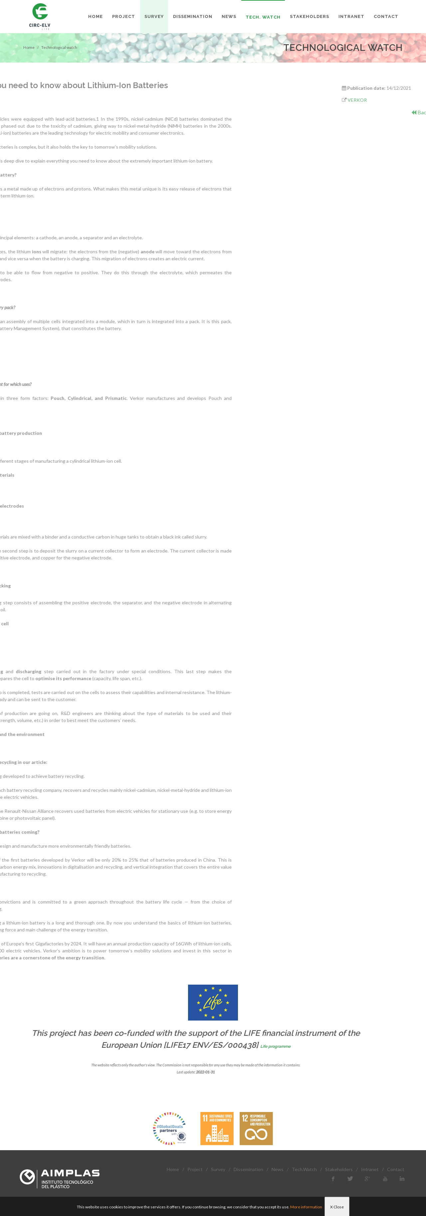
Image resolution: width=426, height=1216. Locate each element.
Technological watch (59, 47)
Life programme (275, 1046)
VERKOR (384, 100)
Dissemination (248, 1169)
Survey (218, 1169)
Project (195, 1169)
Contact (395, 1169)
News (278, 1169)
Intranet (370, 1169)
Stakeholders (339, 1169)
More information (306, 1206)
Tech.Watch (304, 1169)
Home (29, 47)
